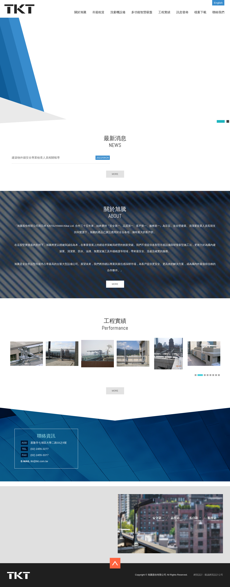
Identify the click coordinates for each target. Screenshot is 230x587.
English (218, 2)
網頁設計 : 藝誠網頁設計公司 (208, 574)
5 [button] (210, 375)
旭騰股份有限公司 (19, 9)
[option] (26, 355)
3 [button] (205, 375)
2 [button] (200, 375)
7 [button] (216, 375)
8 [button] (219, 375)
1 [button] (195, 375)
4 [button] (207, 375)
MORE (115, 174)
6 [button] (213, 375)
